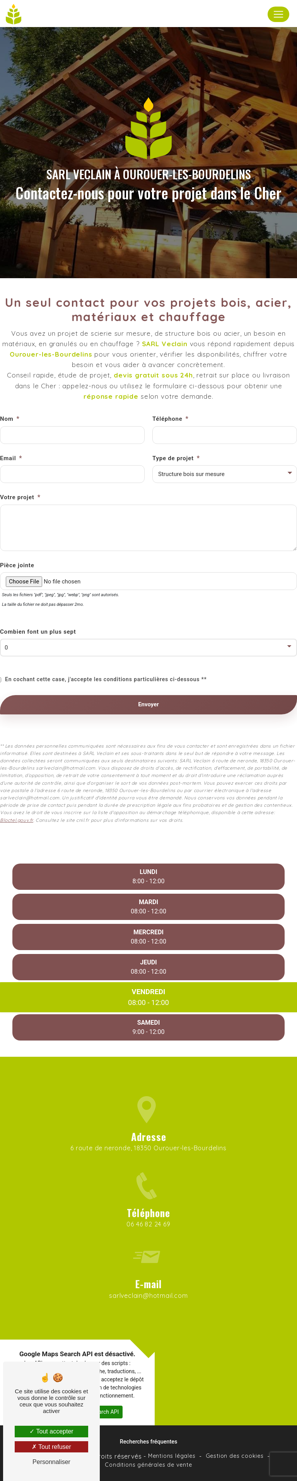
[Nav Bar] (278, 14)
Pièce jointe (17, 543)
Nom (7, 397)
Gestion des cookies (235, 1455)
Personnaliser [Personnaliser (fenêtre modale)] (51, 1462)
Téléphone (167, 397)
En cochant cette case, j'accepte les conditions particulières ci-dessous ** (106, 658)
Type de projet (173, 436)
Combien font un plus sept (38, 610)
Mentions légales (172, 1455)
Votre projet (17, 475)
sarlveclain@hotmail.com (148, 1274)
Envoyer (148, 682)
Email (8, 436)
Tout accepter (51, 1431)
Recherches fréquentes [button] (149, 1441)
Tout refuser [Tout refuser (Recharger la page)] (51, 1447)
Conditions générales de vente (148, 1464)
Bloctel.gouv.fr (16, 798)
